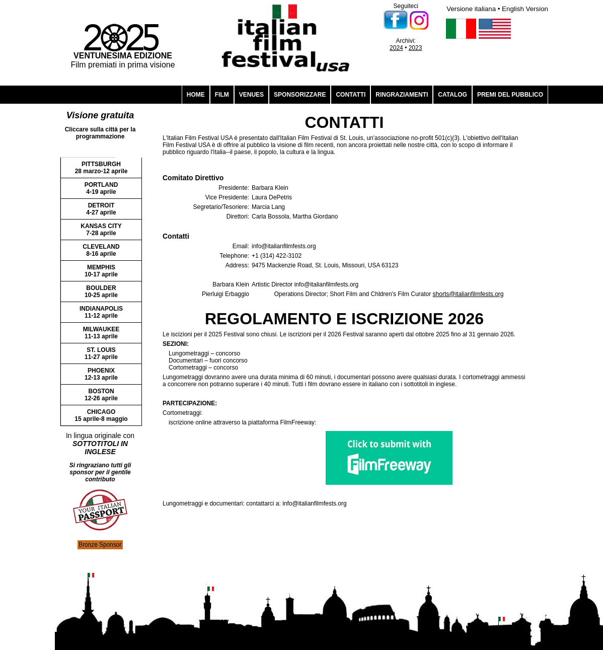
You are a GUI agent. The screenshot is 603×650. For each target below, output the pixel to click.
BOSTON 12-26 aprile (101, 395)
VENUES (251, 94)
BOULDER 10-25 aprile (101, 291)
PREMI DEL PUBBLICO (510, 94)
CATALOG (452, 94)
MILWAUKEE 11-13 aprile (101, 333)
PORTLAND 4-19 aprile (101, 188)
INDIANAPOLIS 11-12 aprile (101, 312)
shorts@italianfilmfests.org (468, 294)
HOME (196, 94)
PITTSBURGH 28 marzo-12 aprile (101, 168)
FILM (222, 94)
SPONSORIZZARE (300, 94)
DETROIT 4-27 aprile (101, 209)
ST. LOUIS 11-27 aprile (101, 353)
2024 (396, 47)
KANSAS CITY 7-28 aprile (101, 230)
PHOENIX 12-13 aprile (101, 374)
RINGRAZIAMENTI (401, 94)
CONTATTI (350, 94)
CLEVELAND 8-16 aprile (101, 250)
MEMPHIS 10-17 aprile (101, 271)
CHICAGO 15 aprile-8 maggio (100, 415)
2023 (415, 47)
